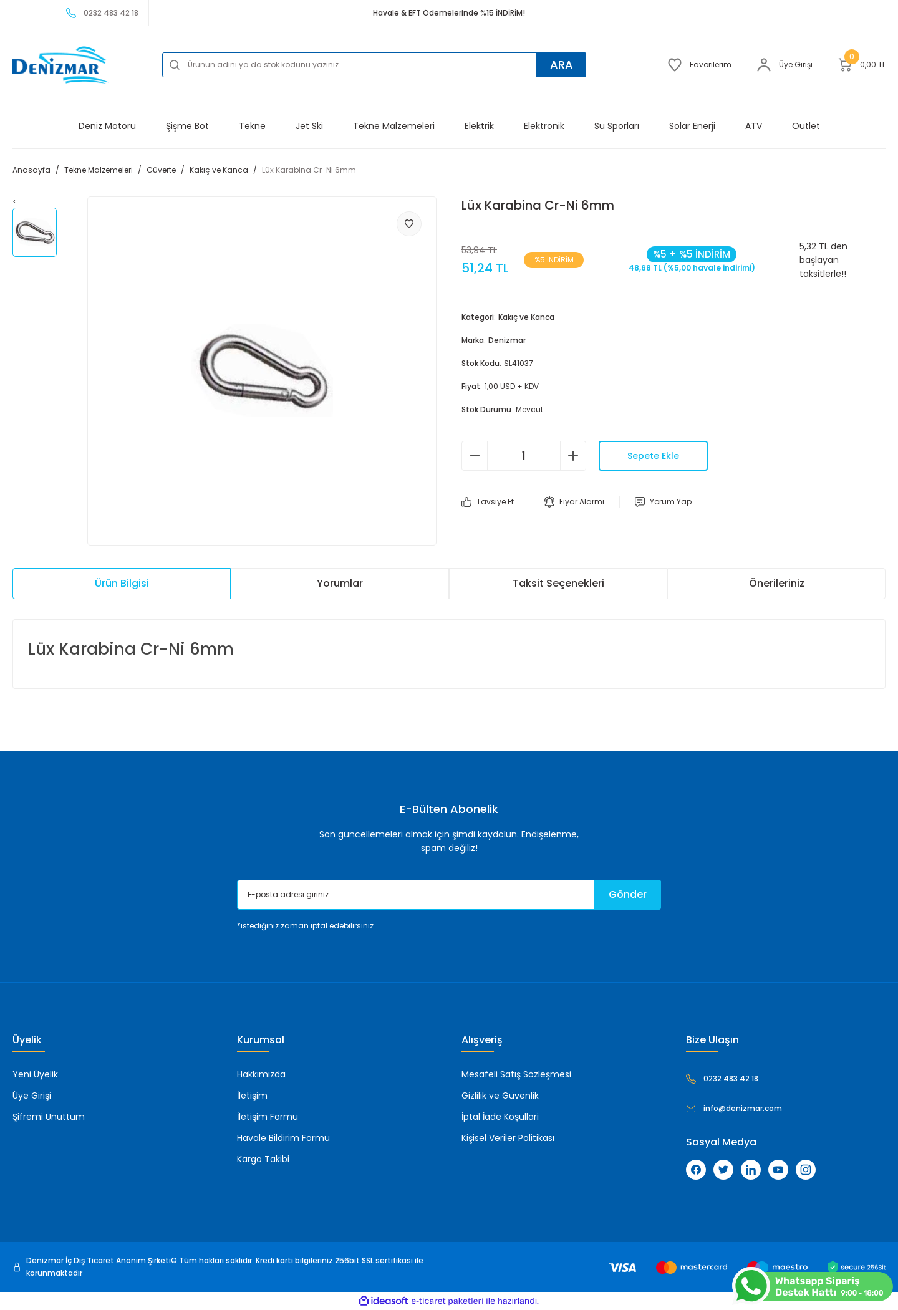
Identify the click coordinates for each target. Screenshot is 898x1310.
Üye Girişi (31, 1095)
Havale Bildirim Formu (283, 1138)
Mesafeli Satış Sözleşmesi (516, 1074)
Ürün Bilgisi (122, 583)
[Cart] (862, 65)
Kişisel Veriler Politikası (507, 1138)
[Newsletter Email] (449, 895)
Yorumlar (340, 583)
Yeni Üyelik (35, 1074)
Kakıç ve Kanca (526, 317)
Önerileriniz (776, 583)
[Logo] (60, 65)
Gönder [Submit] (628, 894)
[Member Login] (784, 65)
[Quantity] (524, 455)
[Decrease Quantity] (474, 455)
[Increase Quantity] (573, 455)
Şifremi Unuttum (48, 1116)
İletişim (252, 1095)
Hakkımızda (261, 1074)
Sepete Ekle (653, 456)
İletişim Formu (267, 1116)
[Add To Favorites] (409, 223)
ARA (561, 64)
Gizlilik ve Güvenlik (500, 1095)
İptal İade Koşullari (500, 1116)
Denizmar (507, 340)
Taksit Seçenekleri (558, 583)
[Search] (374, 64)
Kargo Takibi (263, 1159)
